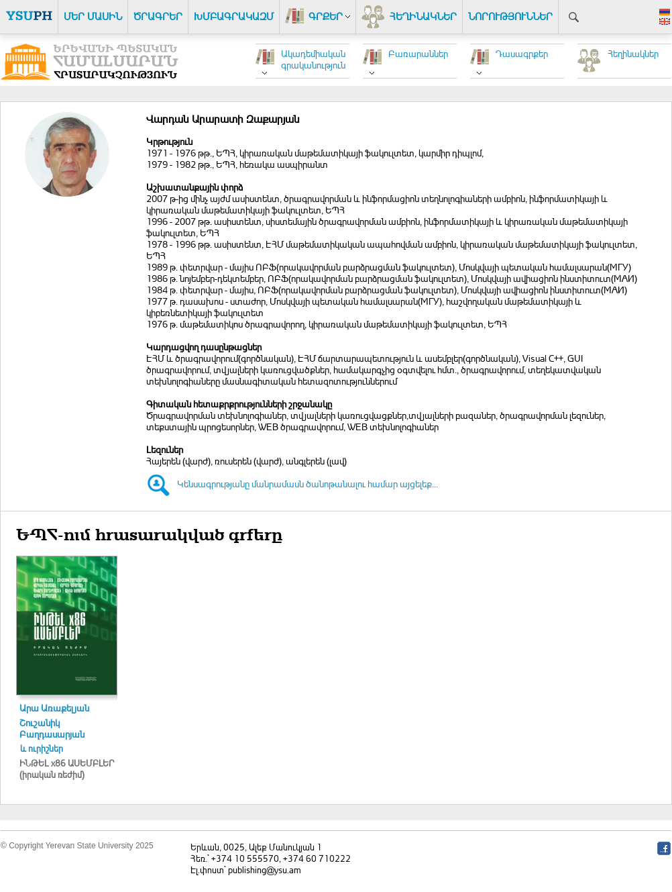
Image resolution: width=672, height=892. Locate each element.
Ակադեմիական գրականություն (313, 59)
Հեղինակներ (633, 53)
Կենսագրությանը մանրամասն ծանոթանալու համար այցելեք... (307, 483)
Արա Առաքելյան (54, 707)
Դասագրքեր (522, 53)
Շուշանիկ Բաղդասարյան (52, 728)
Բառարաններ (418, 53)
